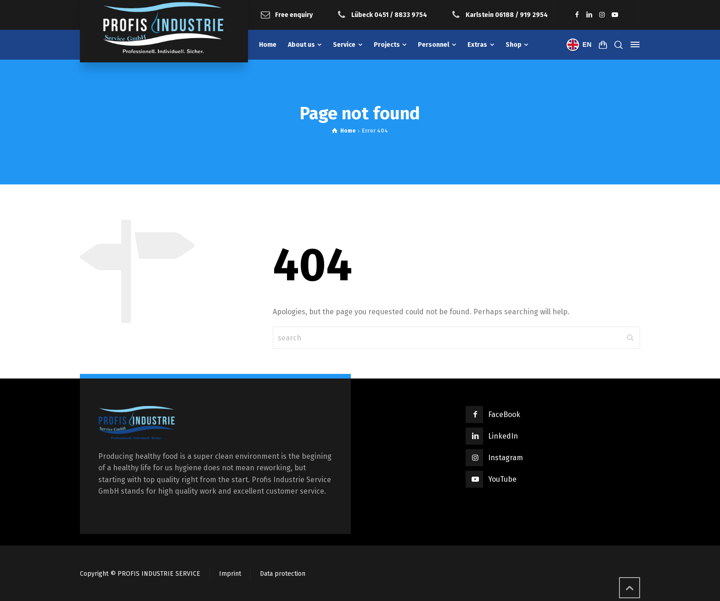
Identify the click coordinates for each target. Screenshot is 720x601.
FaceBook (504, 414)
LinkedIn (503, 436)
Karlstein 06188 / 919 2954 (507, 14)
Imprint (230, 574)
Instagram (505, 457)
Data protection (282, 574)
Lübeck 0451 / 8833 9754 (389, 14)
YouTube (502, 479)
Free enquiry (294, 14)
